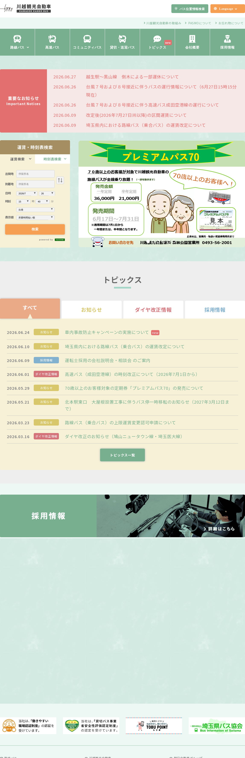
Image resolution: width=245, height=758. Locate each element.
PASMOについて (200, 23)
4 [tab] (163, 241)
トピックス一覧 (122, 455)
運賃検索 (17, 159)
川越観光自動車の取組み (163, 23)
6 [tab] (173, 241)
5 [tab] (168, 241)
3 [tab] (158, 241)
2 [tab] (153, 241)
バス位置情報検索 (192, 8)
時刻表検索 (52, 159)
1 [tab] (148, 241)
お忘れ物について (231, 23)
